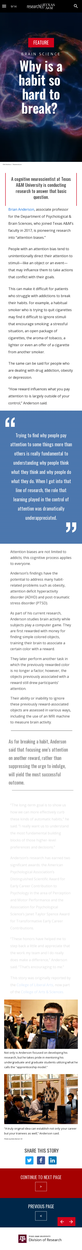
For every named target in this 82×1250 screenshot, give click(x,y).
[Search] (76, 6)
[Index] (4, 6)
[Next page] (70, 1227)
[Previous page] (62, 1227)
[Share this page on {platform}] (29, 1160)
